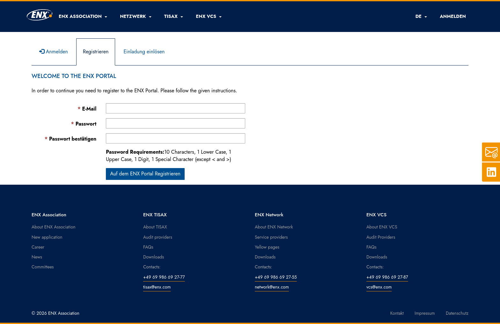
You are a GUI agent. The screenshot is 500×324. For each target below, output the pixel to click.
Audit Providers (380, 237)
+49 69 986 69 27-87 (387, 277)
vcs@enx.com (379, 287)
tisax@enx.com (157, 287)
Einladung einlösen (144, 51)
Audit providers (157, 237)
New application (47, 237)
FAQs (148, 247)
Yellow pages (267, 247)
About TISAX (155, 227)
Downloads (153, 257)
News (37, 257)
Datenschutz (457, 313)
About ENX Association (54, 227)
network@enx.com (272, 287)
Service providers (271, 237)
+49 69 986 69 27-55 (276, 277)
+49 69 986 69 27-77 (164, 277)
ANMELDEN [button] (453, 16)
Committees (43, 267)
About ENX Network (274, 227)
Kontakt (397, 313)
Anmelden (53, 51)
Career (38, 247)
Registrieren (96, 51)
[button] (83, 16)
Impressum (425, 313)
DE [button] (421, 16)
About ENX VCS (381, 227)
